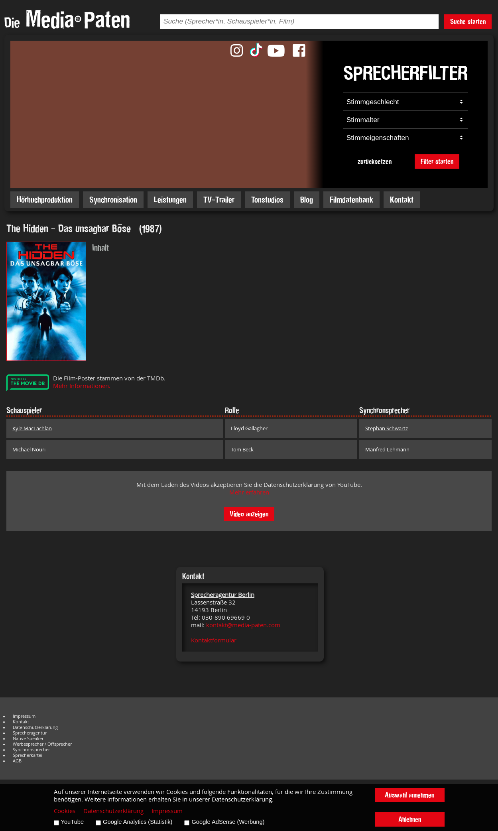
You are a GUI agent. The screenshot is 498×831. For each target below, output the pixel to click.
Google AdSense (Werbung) (227, 822)
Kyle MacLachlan (32, 428)
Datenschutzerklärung (35, 727)
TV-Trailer (218, 199)
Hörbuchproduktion (45, 199)
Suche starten (468, 21)
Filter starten (437, 161)
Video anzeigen (249, 514)
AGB (17, 761)
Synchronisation (113, 199)
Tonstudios (267, 199)
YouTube (72, 822)
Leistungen (170, 199)
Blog (306, 199)
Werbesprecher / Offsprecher (42, 744)
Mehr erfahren (249, 492)
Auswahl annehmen (409, 795)
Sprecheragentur (30, 733)
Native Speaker (28, 738)
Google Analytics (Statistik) (137, 822)
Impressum (24, 716)
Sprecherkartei (27, 755)
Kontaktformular (213, 640)
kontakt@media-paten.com (243, 625)
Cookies (64, 811)
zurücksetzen (375, 161)
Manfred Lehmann (387, 449)
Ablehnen (409, 819)
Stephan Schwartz (386, 428)
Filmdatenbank (351, 199)
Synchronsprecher (31, 749)
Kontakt (401, 199)
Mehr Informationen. (81, 386)
